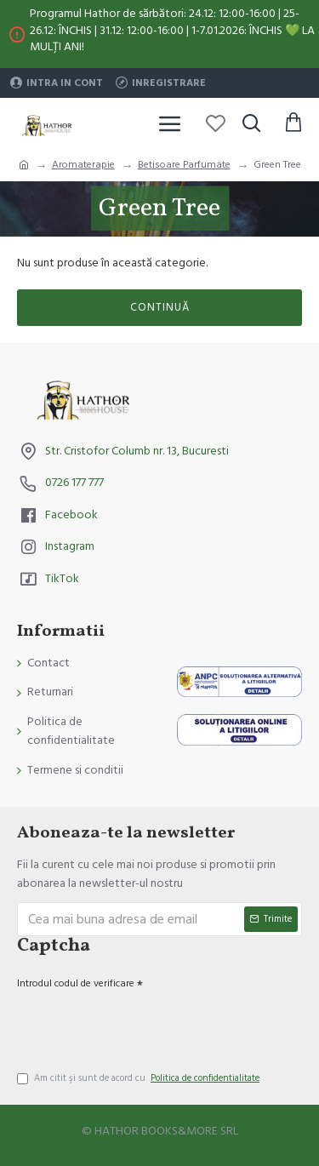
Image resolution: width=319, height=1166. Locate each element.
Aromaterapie (83, 164)
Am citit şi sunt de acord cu (139, 1078)
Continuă (160, 307)
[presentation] (136, 1024)
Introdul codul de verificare (75, 983)
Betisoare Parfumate (184, 164)
